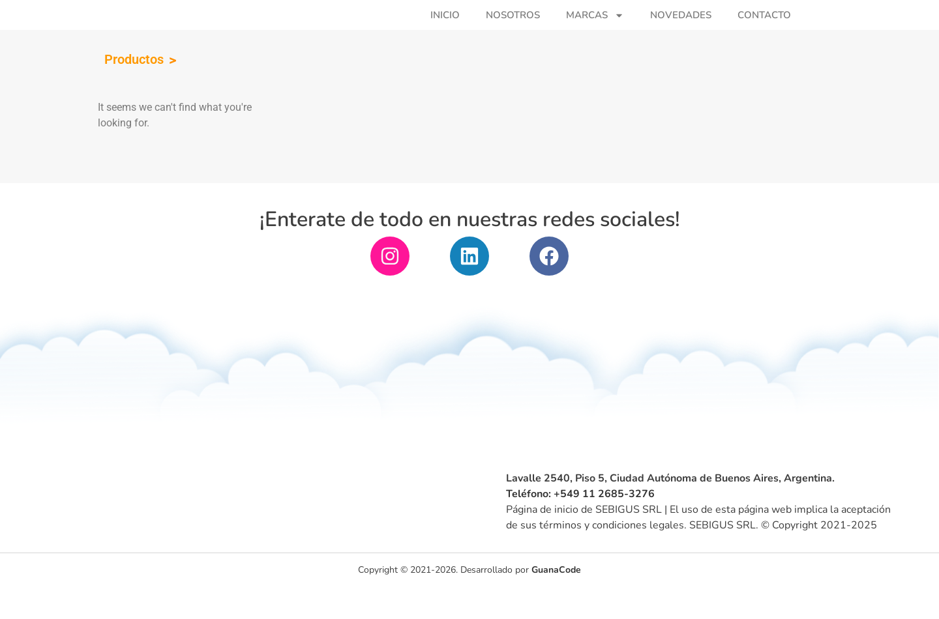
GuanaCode (556, 602)
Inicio (445, 29)
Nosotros (513, 29)
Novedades (680, 29)
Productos (134, 89)
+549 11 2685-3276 (604, 523)
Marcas (595, 29)
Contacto (764, 29)
